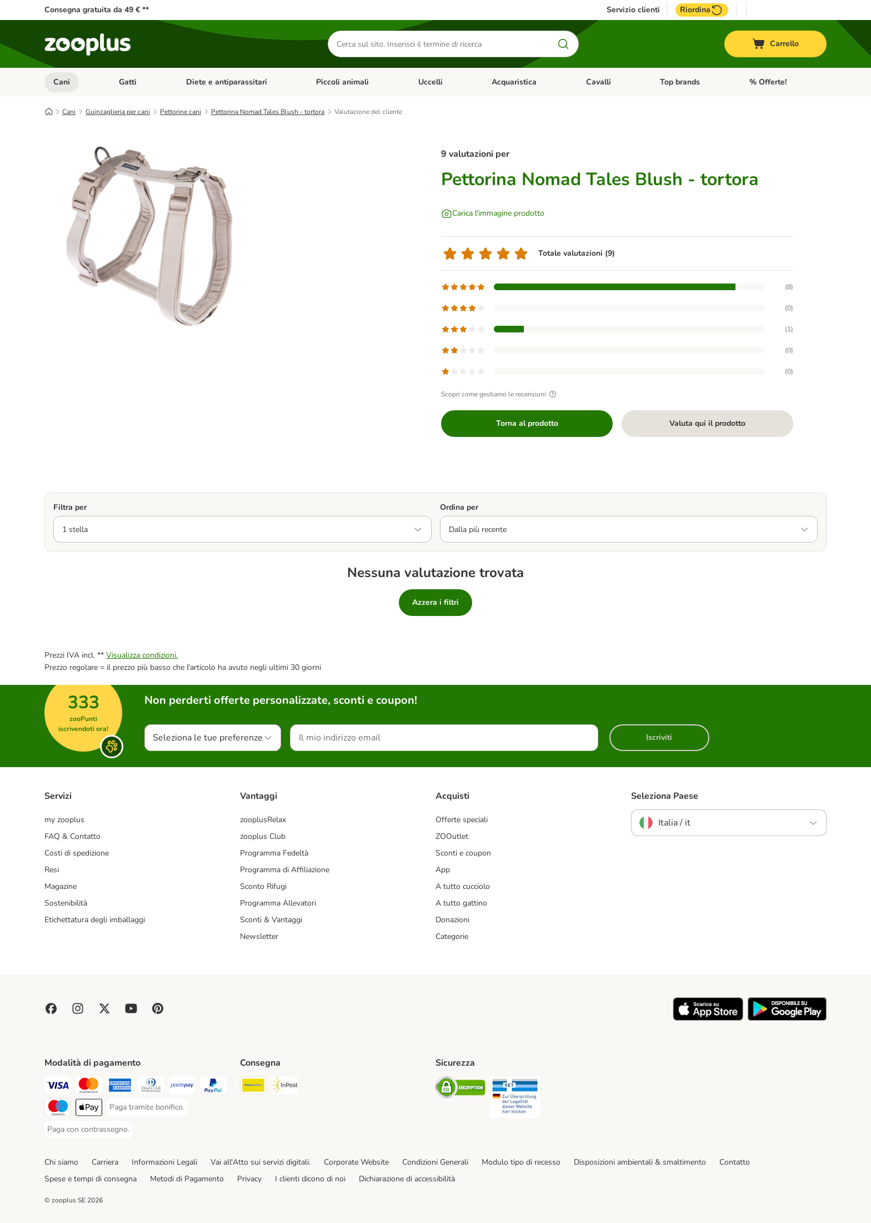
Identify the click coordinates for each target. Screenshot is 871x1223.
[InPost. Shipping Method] (284, 1087)
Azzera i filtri (435, 602)
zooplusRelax (263, 819)
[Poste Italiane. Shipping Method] (253, 1087)
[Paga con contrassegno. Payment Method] (88, 1129)
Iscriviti (659, 737)
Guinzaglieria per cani (118, 111)
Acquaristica (514, 82)
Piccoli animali (342, 82)
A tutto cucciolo (463, 886)
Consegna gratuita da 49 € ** (96, 9)
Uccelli (430, 82)
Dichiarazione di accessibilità (407, 1179)
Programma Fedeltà (274, 853)
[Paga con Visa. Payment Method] (57, 1087)
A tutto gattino (461, 903)
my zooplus (64, 819)
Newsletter (259, 936)
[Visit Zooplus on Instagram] (77, 1008)
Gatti (128, 82)
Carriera (105, 1162)
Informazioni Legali (164, 1162)
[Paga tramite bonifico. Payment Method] (146, 1107)
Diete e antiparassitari (226, 82)
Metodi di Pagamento (187, 1179)
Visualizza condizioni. (142, 655)
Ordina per (459, 507)
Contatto (734, 1162)
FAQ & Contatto (72, 836)
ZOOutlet (452, 836)
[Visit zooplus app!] (708, 1018)
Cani (61, 82)
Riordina (702, 10)
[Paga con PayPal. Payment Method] (213, 1087)
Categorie (452, 936)
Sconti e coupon (463, 853)
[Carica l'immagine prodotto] (492, 213)
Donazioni (452, 919)
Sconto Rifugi (263, 886)
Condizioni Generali (435, 1162)
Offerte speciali (462, 819)
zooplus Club (263, 836)
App (443, 869)
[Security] (460, 1089)
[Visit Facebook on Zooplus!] (51, 1008)
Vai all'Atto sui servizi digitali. (261, 1162)
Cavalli (598, 82)
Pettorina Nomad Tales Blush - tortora (267, 111)
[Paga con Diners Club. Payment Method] (151, 1087)
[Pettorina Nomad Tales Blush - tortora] (150, 240)
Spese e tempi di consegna (90, 1179)
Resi (51, 869)
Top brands (680, 82)
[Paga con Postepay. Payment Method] (182, 1087)
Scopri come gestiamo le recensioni (500, 394)
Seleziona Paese (664, 796)
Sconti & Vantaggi (271, 919)
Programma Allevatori (278, 903)
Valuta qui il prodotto (707, 423)
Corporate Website (356, 1162)
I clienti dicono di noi (310, 1179)
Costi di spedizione (76, 853)
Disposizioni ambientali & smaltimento (640, 1162)
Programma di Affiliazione (284, 869)
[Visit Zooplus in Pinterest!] (157, 1008)
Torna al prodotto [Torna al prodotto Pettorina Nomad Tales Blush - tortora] (527, 423)
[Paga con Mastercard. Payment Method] (89, 1087)
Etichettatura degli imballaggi (94, 919)
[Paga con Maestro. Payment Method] (57, 1109)
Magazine (60, 886)
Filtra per (70, 507)
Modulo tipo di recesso (521, 1162)
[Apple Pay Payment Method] (89, 1109)
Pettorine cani (180, 111)
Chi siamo (61, 1162)
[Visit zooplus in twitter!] (104, 1008)
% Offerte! (768, 82)
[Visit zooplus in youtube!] (131, 1008)
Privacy (249, 1179)
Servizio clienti (633, 10)
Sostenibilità (65, 903)
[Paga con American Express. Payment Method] (120, 1087)
